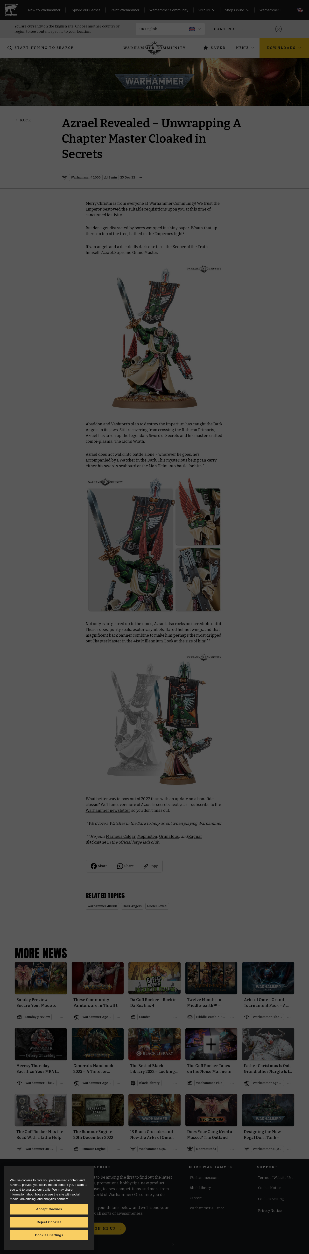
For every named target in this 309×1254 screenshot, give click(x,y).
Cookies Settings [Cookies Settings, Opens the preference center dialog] (49, 1235)
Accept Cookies (49, 1209)
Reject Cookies (49, 1222)
